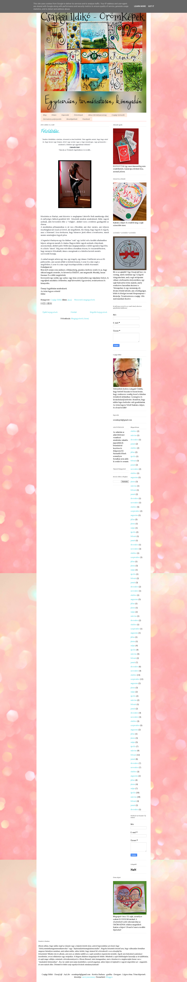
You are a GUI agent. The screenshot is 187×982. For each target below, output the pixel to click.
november (134, 469)
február (133, 461)
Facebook (86, 119)
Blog (45, 115)
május (133, 528)
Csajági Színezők (118, 115)
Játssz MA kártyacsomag (97, 115)
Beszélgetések (72, 119)
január (133, 444)
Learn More (140, 6)
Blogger (109, 977)
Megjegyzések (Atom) (80, 318)
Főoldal (74, 312)
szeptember (135, 511)
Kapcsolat (65, 115)
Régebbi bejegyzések (98, 312)
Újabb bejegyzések (49, 312)
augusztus (134, 477)
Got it (151, 6)
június (133, 482)
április (133, 456)
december (134, 440)
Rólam (54, 115)
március (134, 435)
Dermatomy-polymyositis (52, 119)
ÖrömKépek (78, 115)
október (134, 431)
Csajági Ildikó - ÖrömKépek (92, 16)
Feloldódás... (50, 131)
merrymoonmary (88, 977)
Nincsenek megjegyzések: (84, 300)
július (133, 452)
